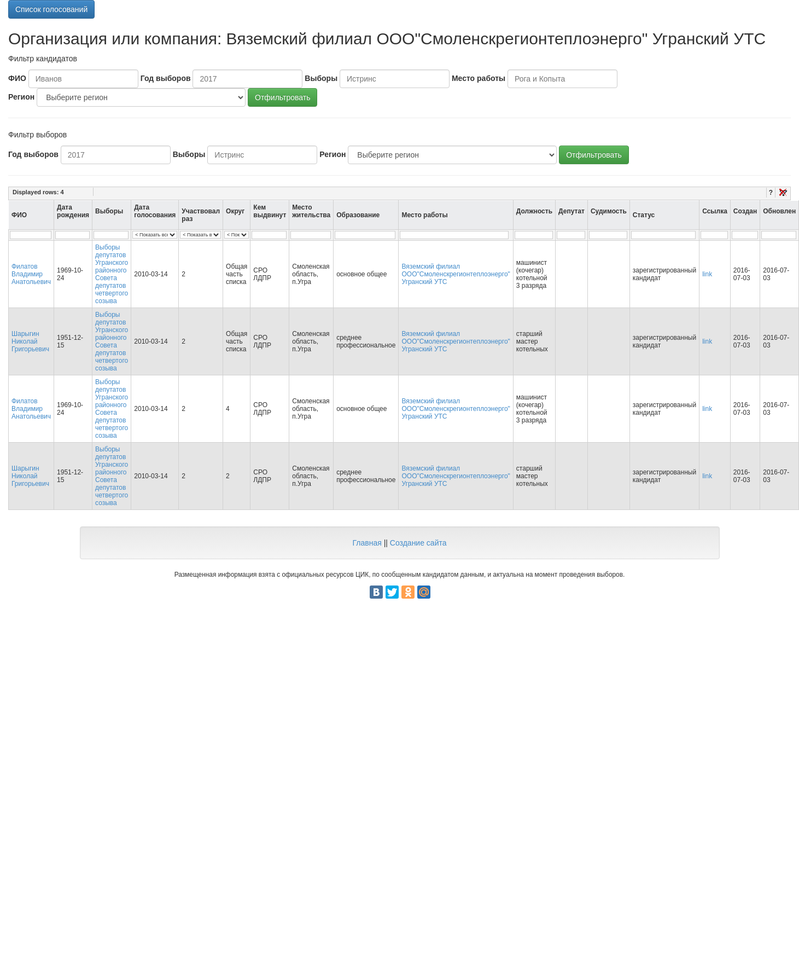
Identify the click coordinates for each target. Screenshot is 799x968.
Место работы (478, 78)
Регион (21, 96)
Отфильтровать (282, 97)
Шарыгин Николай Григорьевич (30, 341)
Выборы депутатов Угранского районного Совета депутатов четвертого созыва (111, 274)
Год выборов (166, 78)
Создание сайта (418, 542)
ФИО (17, 78)
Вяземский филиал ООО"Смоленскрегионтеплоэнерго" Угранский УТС (455, 274)
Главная (366, 542)
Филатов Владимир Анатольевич (31, 274)
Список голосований (51, 9)
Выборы (321, 78)
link (707, 274)
